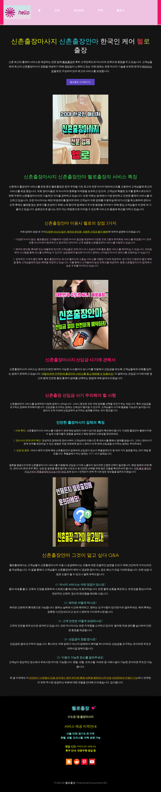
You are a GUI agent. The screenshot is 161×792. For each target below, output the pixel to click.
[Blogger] (69, 762)
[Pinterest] (84, 762)
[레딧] (77, 762)
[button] (100, 10)
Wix (105, 782)
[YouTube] (92, 762)
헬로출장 (67, 61)
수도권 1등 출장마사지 (81, 716)
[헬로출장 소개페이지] (80, 82)
